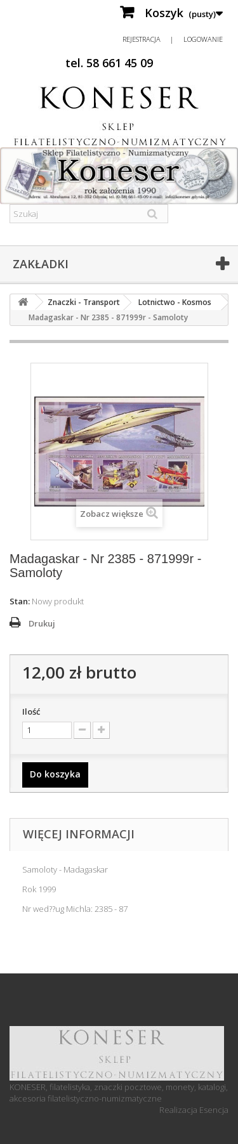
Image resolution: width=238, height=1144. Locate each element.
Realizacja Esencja (193, 1109)
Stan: (20, 601)
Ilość (31, 711)
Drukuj (42, 623)
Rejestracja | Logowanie (172, 39)
